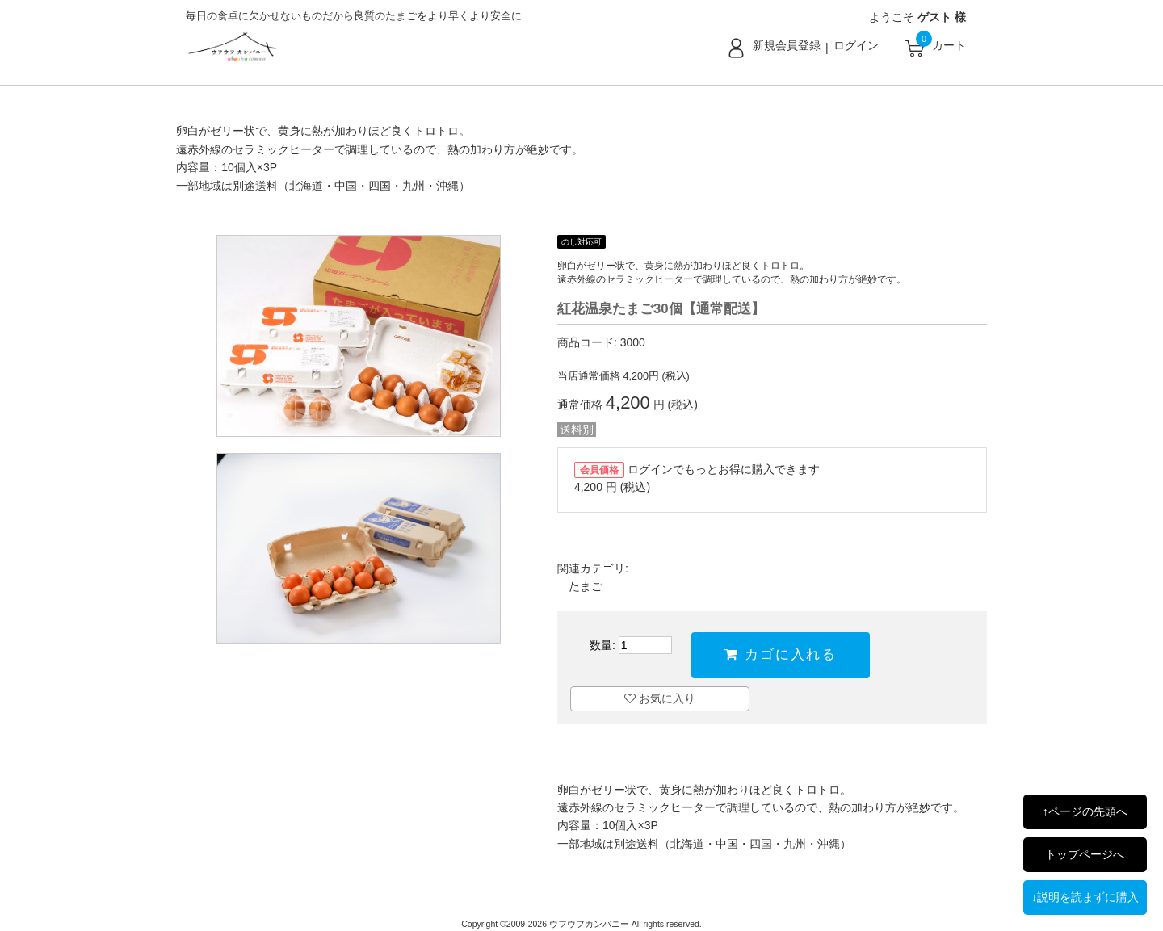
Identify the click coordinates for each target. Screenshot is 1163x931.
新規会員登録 (787, 45)
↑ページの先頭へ (1085, 811)
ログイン (856, 45)
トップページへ (1084, 854)
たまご (585, 586)
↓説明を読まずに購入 (1085, 897)
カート (949, 45)
